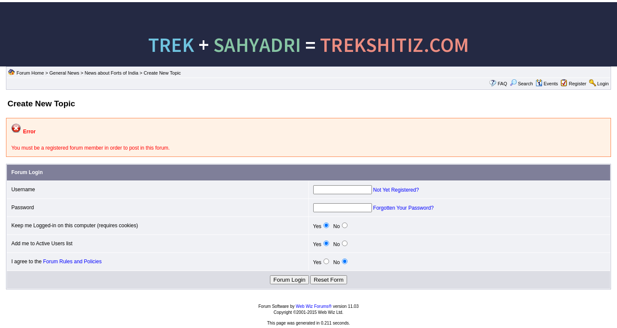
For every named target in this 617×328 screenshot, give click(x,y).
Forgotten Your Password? (403, 208)
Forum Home (30, 72)
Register (578, 83)
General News (64, 72)
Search (521, 83)
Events (547, 83)
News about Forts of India (111, 72)
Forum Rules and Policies (72, 262)
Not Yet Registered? (396, 190)
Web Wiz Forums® (314, 306)
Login (603, 83)
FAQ (502, 83)
